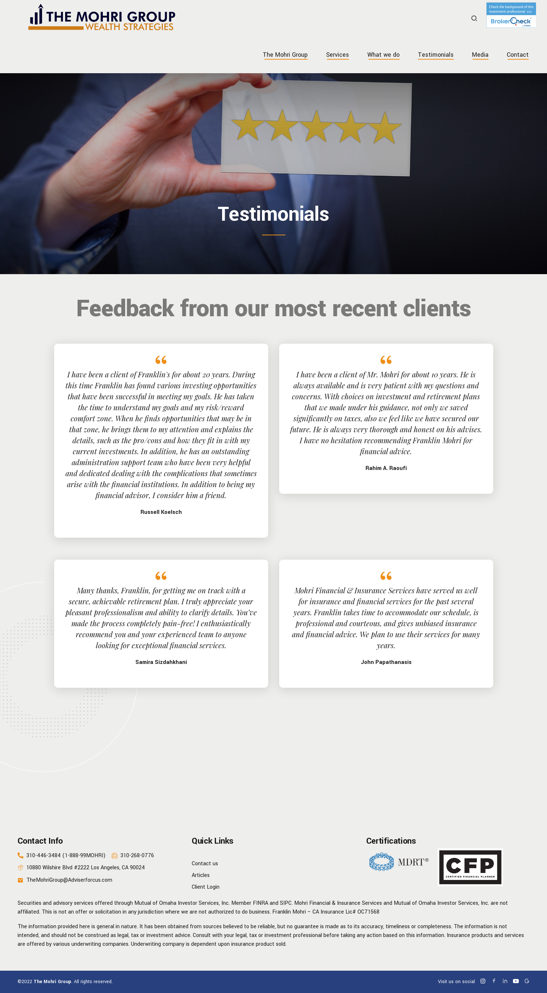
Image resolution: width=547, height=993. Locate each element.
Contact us (205, 863)
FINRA (260, 903)
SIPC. (286, 903)
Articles (201, 875)
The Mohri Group (285, 55)
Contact (518, 55)
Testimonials (436, 55)
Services (337, 55)
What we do (383, 55)
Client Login (206, 887)
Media (480, 55)
